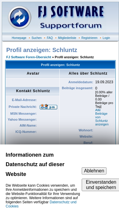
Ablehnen (94, 170)
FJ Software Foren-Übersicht (28, 57)
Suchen (37, 38)
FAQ (50, 38)
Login (106, 38)
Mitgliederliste (67, 38)
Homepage (19, 38)
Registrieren (89, 38)
